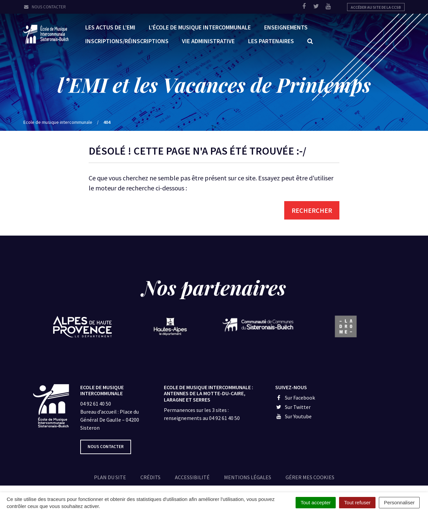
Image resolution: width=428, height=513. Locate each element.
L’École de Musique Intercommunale (200, 27)
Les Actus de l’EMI (110, 27)
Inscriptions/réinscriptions (127, 41)
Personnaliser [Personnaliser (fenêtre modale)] (399, 502)
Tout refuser (357, 502)
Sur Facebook (295, 397)
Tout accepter (316, 502)
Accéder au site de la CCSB (376, 7)
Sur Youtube (293, 416)
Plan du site (110, 477)
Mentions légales (247, 477)
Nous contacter (44, 7)
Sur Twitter (293, 407)
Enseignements (286, 27)
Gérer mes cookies (310, 477)
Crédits (150, 477)
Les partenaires (271, 41)
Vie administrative (208, 41)
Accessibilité (192, 477)
